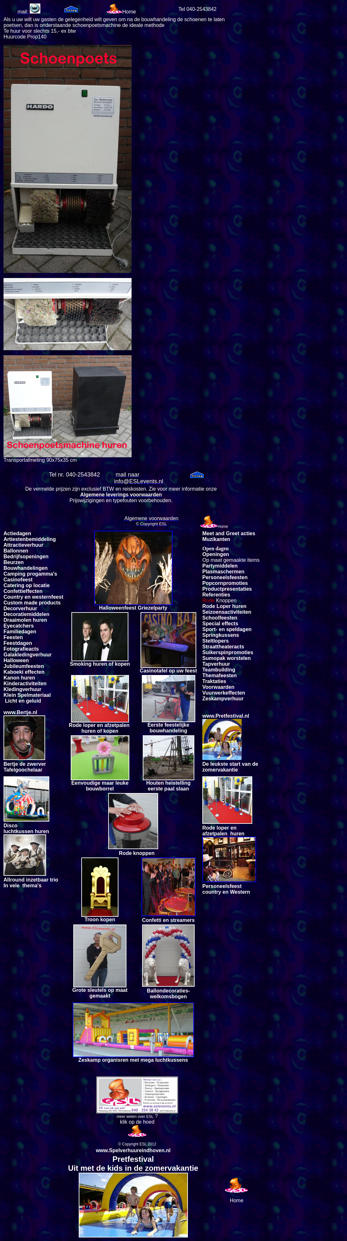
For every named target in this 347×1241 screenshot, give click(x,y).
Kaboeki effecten (24, 672)
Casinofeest (18, 579)
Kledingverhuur (22, 689)
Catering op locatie (27, 585)
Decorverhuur (20, 608)
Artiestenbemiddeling (30, 539)
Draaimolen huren (25, 620)
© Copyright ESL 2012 (137, 1144)
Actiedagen (17, 533)
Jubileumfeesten (24, 666)
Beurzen (14, 562)
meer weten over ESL (135, 1116)
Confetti (13, 591)
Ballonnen (16, 550)
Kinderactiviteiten (25, 683)
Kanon (12, 677)
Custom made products (32, 602)
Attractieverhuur (23, 545)
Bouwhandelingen (26, 568)
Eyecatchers (19, 626)
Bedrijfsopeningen (26, 556)
